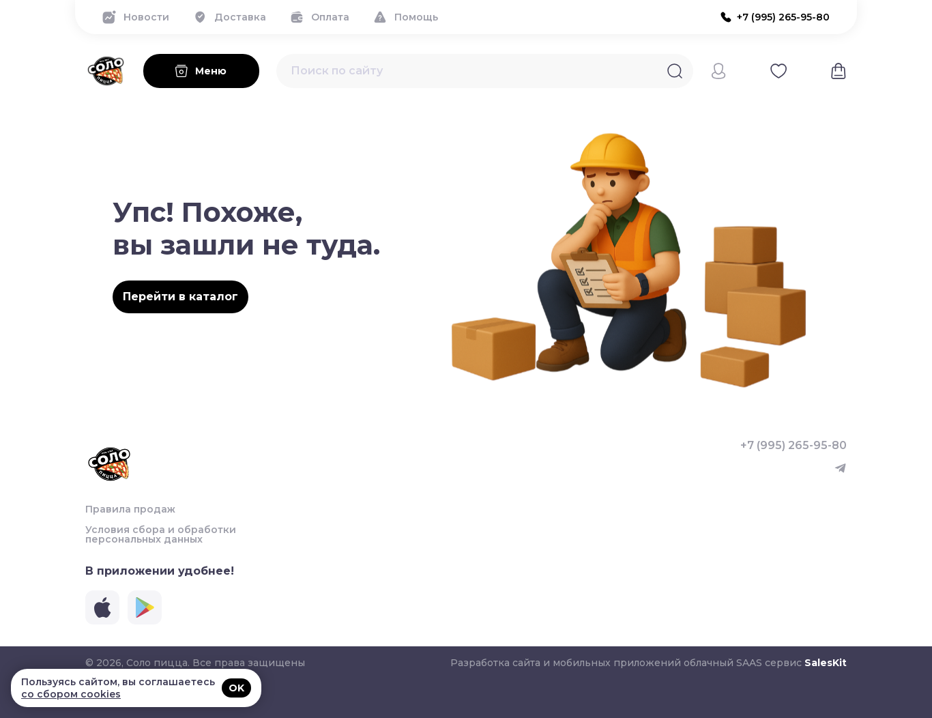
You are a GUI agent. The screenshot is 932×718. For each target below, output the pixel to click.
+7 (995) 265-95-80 (793, 445)
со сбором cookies (71, 694)
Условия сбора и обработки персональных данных (160, 534)
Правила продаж (130, 509)
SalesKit (825, 663)
